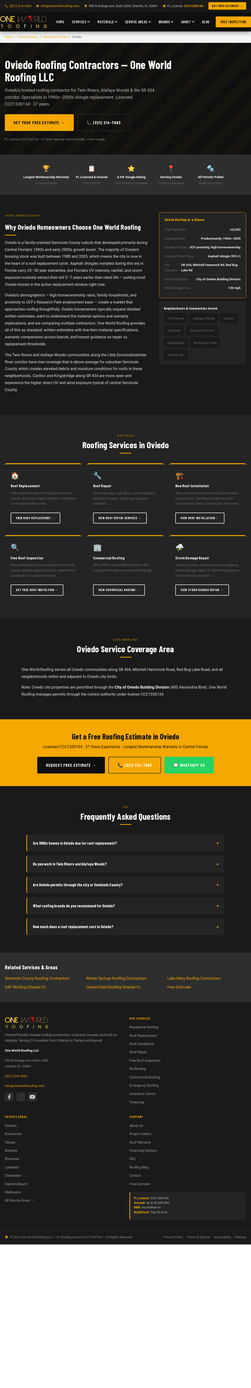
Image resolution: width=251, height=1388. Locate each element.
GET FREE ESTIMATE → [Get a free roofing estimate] (227, 6)
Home (60, 22)
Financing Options (142, 1151)
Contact (135, 1175)
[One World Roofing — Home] (23, 21)
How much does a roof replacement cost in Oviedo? (126, 927)
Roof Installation (141, 1044)
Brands (166, 22)
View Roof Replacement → (35, 518)
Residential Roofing (143, 1027)
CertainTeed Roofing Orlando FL (113, 987)
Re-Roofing (137, 1069)
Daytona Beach (16, 1184)
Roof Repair (138, 1052)
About (187, 22)
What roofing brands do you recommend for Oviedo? (126, 906)
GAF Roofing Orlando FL (25, 987)
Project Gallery (140, 1134)
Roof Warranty (140, 1142)
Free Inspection (233, 22)
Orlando (11, 1126)
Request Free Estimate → (71, 765)
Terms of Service (198, 1237)
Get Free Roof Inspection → (37, 590)
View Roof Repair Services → (119, 518)
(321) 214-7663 (16, 1076)
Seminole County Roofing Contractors (37, 978)
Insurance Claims (142, 1094)
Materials (107, 22)
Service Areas (138, 22)
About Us (136, 1126)
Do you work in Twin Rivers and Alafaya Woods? (126, 864)
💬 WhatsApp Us (189, 765)
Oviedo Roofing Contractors (62, 64)
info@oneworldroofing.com (60, 6)
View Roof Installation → (200, 518)
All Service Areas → (19, 1200)
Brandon (11, 1151)
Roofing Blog (138, 1167)
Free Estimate (179, 987)
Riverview (12, 1159)
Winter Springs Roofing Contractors (116, 978)
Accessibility (222, 1237)
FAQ (132, 1159)
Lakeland (11, 1167)
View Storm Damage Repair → (202, 590)
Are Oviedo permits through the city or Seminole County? (126, 885)
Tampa (10, 1142)
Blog (205, 22)
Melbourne (13, 1192)
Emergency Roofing (144, 1085)
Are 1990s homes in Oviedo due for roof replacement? (126, 843)
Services (81, 22)
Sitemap (240, 1237)
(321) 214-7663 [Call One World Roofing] (20, 6)
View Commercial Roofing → (119, 590)
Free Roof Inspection (145, 1060)
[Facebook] (9, 1096)
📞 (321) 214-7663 (103, 122)
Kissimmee (13, 1134)
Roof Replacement (143, 1036)
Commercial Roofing (144, 1077)
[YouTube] (32, 1096)
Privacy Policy (173, 1237)
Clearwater (13, 1175)
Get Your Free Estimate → (39, 122)
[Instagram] (20, 1096)
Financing (136, 1102)
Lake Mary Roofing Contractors (194, 978)
